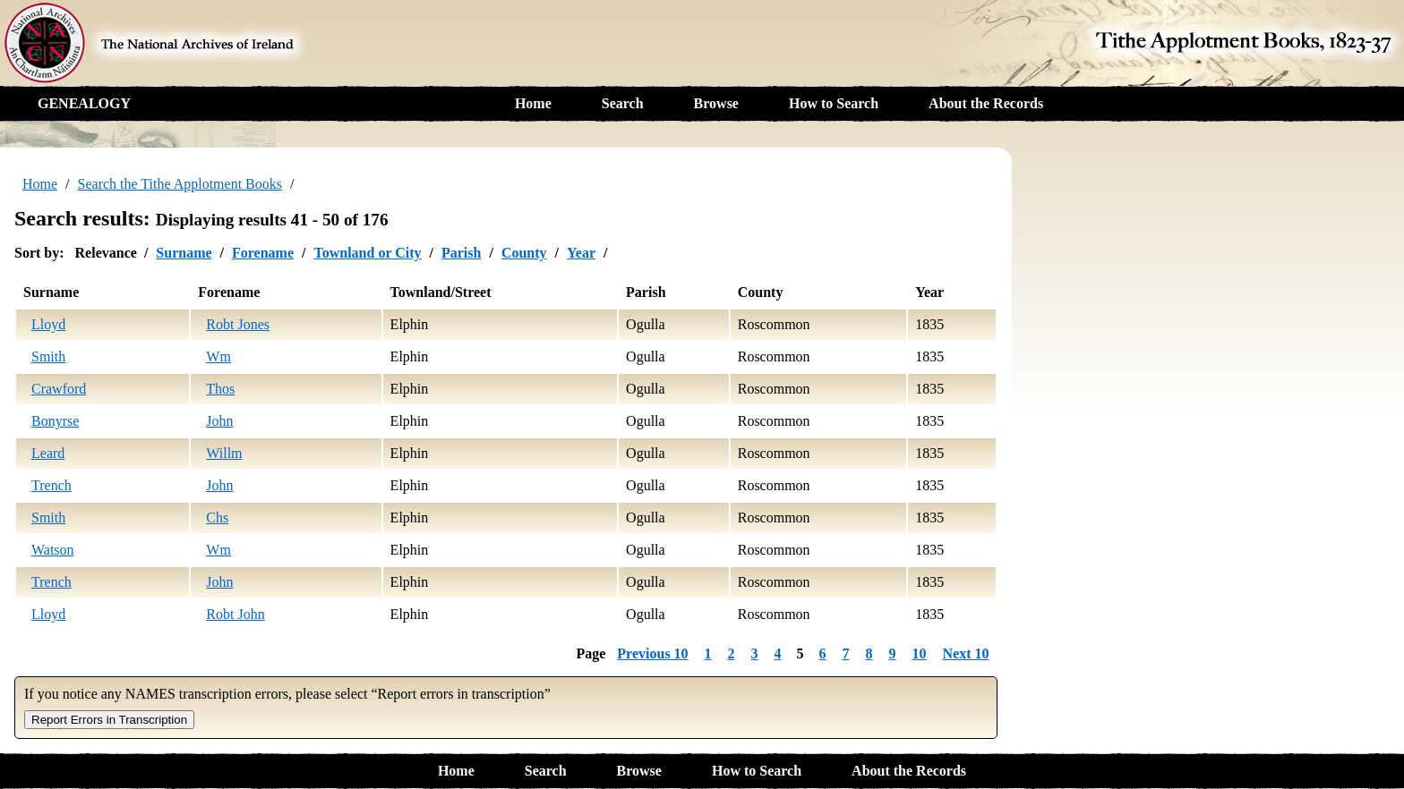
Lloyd (48, 324)
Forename (263, 252)
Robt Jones (238, 324)
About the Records (986, 103)
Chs (217, 517)
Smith (48, 356)
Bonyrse (55, 420)
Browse (716, 103)
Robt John (235, 614)
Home (533, 103)
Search (623, 103)
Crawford (58, 388)
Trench (51, 485)
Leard (47, 453)
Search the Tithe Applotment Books (180, 183)
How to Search (833, 103)
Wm (218, 356)
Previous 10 (652, 653)
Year (581, 252)
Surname (183, 252)
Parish (461, 252)
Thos (220, 388)
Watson (52, 549)
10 (919, 653)
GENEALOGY (84, 103)
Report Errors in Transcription (109, 719)
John (219, 420)
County (524, 252)
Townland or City (367, 252)
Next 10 (966, 653)
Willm (224, 453)
